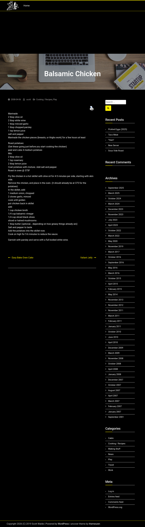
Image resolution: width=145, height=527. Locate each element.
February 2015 (115, 289)
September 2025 (116, 188)
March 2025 (114, 193)
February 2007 (115, 406)
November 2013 (115, 299)
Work (110, 470)
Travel (111, 465)
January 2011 (114, 326)
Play (55, 99)
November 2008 (115, 358)
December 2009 (115, 348)
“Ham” (111, 140)
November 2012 (115, 305)
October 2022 (114, 230)
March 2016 (114, 273)
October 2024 (114, 198)
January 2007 (114, 411)
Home (27, 5)
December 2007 (115, 379)
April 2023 (113, 225)
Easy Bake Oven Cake (22, 257)
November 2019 (115, 246)
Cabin (111, 438)
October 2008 (114, 363)
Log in (111, 491)
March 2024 (114, 204)
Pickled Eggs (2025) (117, 129)
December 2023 (115, 209)
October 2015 (114, 278)
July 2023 (112, 220)
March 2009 (114, 353)
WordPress (63, 523)
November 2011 (115, 310)
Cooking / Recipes (44, 99)
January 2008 (114, 374)
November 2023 (115, 214)
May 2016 (113, 267)
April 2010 (113, 342)
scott (28, 99)
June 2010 (113, 337)
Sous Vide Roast (116, 150)
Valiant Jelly (86, 257)
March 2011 (114, 316)
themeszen (94, 523)
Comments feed (115, 502)
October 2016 (114, 257)
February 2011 (115, 321)
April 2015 (113, 284)
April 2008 (113, 369)
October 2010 (114, 331)
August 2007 (114, 390)
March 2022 (114, 236)
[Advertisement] (72, 32)
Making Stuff (114, 449)
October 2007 (114, 385)
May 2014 (113, 294)
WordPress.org (115, 507)
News (111, 454)
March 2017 (114, 252)
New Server (113, 145)
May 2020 (113, 241)
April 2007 (113, 395)
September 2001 (116, 417)
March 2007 (114, 401)
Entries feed (113, 496)
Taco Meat (113, 134)
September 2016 (116, 262)
